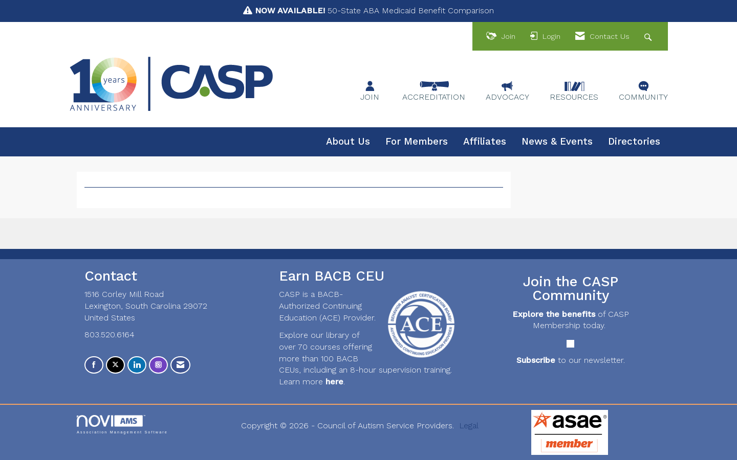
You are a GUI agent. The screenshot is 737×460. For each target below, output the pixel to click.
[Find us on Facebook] (93, 365)
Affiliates (484, 141)
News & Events (557, 141)
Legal (469, 425)
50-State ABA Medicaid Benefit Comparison (374, 10)
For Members (416, 141)
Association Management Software (122, 424)
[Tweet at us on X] (115, 365)
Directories (634, 141)
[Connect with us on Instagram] (158, 365)
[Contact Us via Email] (180, 365)
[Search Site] (649, 37)
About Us (348, 141)
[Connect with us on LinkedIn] (136, 365)
